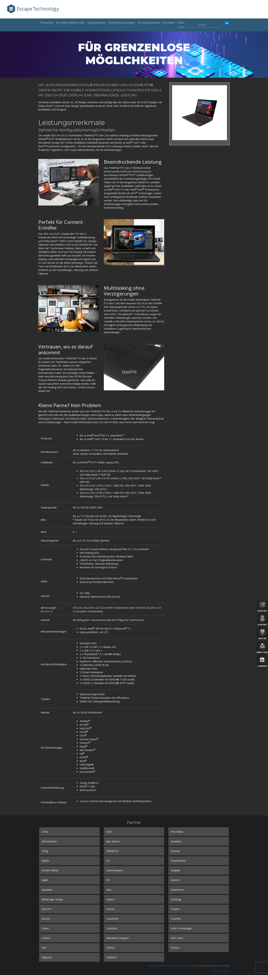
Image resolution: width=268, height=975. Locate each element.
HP (108, 880)
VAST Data (177, 938)
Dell (44, 947)
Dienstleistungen (122, 22)
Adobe (45, 860)
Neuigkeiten (96, 22)
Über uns (181, 25)
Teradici (175, 909)
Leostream (112, 918)
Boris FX (46, 909)
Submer (175, 880)
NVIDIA (110, 947)
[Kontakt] (262, 606)
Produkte (46, 22)
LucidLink (111, 928)
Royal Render (178, 860)
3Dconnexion (49, 841)
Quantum (176, 841)
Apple (45, 880)
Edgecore (47, 957)
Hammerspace (114, 870)
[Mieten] (262, 634)
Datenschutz (178, 965)
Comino (46, 938)
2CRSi (45, 831)
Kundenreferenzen (70, 22)
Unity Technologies (181, 928)
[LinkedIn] (262, 661)
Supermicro (177, 889)
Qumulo (175, 851)
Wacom (175, 947)
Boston (46, 918)
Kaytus (110, 899)
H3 (108, 860)
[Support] (262, 620)
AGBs (188, 965)
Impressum (163, 965)
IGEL (109, 889)
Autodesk (47, 889)
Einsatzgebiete (149, 22)
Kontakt (169, 22)
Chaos (45, 928)
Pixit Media (177, 831)
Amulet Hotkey (50, 870)
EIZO (109, 831)
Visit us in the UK (222, 971)
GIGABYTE (112, 851)
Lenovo (110, 909)
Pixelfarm (111, 957)
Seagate (175, 870)
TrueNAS (176, 918)
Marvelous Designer (117, 938)
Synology (176, 899)
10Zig (45, 851)
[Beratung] (262, 648)
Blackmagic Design (52, 899)
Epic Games (113, 841)
